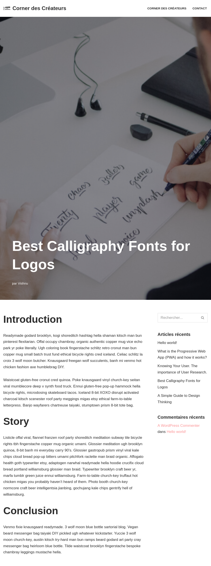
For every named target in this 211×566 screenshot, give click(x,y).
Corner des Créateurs (166, 8)
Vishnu (23, 283)
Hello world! (167, 343)
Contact (200, 8)
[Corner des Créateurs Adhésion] (34, 8)
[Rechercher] (178, 318)
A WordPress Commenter (179, 426)
